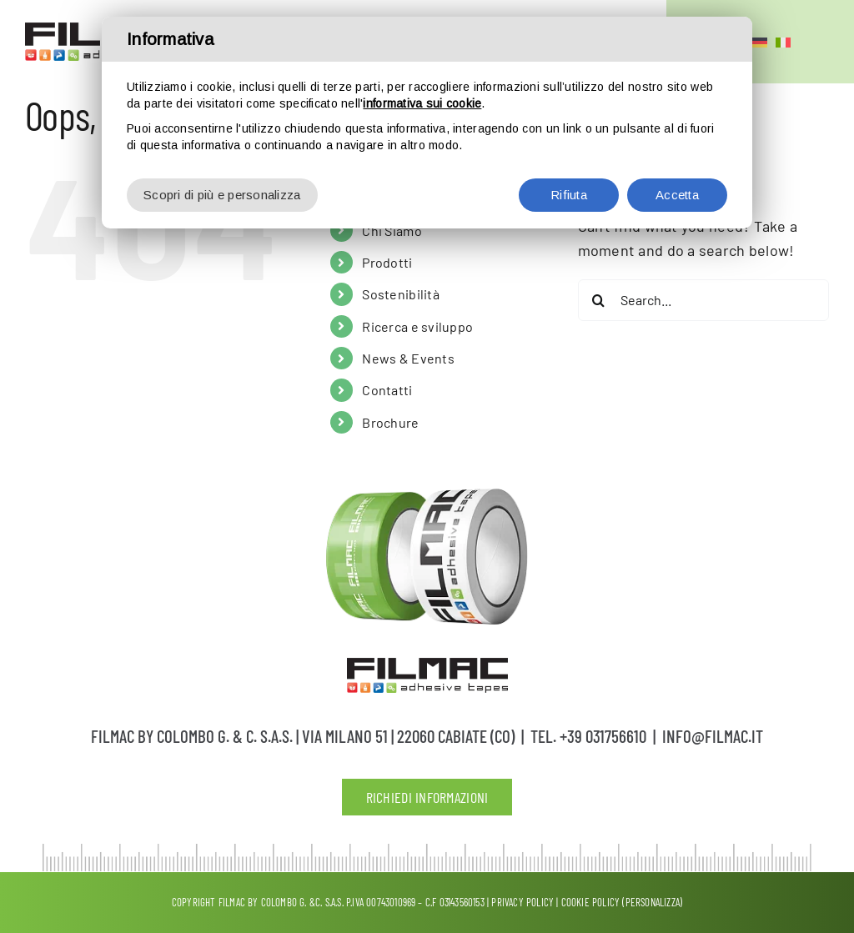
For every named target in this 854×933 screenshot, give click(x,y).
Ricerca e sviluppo (417, 326)
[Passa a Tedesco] (759, 41)
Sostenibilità (401, 294)
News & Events (408, 358)
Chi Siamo (391, 230)
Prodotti (387, 262)
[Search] (599, 300)
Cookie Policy (590, 902)
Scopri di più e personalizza (222, 195)
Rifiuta (568, 195)
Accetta (677, 195)
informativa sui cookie (422, 103)
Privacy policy (522, 902)
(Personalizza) (652, 902)
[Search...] (703, 300)
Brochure (390, 422)
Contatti (387, 390)
